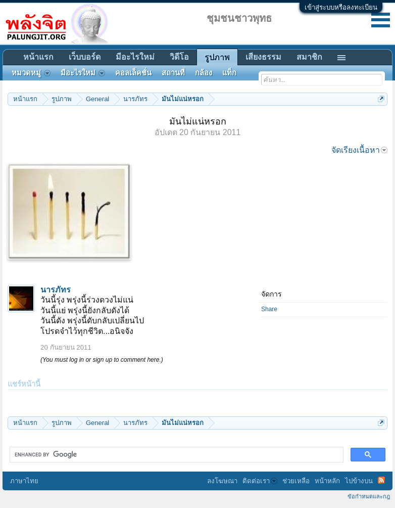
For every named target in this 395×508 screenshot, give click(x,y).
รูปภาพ (217, 57)
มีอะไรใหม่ (135, 57)
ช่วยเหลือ (296, 481)
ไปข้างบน (359, 481)
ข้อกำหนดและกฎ (369, 496)
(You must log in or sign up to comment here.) (101, 359)
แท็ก (229, 73)
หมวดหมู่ (31, 73)
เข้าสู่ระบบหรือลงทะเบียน (341, 7)
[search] (175, 454)
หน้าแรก (38, 57)
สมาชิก (309, 57)
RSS (381, 480)
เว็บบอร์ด (85, 57)
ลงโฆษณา (222, 481)
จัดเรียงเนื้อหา (359, 150)
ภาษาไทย (24, 481)
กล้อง (203, 73)
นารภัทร (55, 289)
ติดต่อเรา (259, 481)
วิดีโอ (179, 57)
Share (269, 309)
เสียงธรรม (263, 57)
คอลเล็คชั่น (133, 73)
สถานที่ (173, 73)
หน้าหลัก (327, 481)
